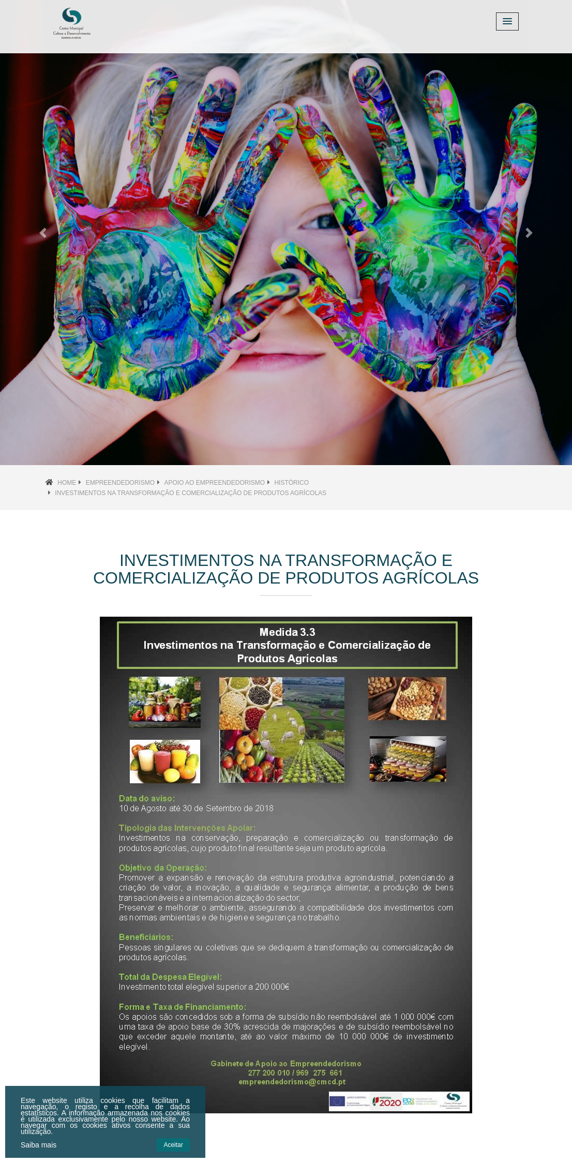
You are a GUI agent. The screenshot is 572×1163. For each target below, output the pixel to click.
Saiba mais (38, 1145)
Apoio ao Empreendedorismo (214, 482)
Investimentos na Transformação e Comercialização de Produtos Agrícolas (190, 493)
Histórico (291, 482)
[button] (43, 232)
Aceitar (173, 1145)
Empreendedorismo (120, 482)
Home (66, 482)
